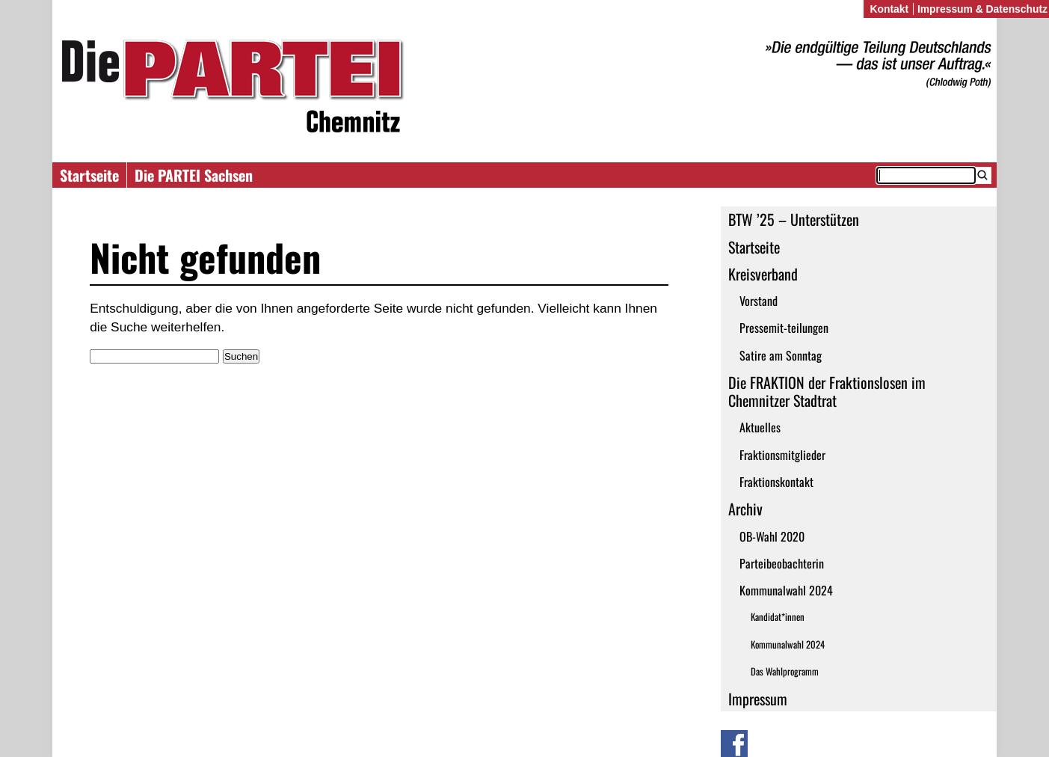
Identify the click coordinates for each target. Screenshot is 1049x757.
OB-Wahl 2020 (772, 536)
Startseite (89, 175)
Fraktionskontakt (776, 482)
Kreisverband (763, 274)
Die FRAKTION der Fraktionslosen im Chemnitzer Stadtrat (827, 391)
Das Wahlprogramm (785, 671)
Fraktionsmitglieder (782, 455)
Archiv (745, 508)
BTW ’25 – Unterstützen (793, 219)
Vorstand (758, 301)
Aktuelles (760, 427)
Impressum (757, 698)
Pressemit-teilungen (783, 328)
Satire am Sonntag (780, 355)
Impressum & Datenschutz (982, 9)
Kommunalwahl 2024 (786, 590)
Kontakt (889, 9)
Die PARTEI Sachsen (194, 175)
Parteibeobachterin (781, 563)
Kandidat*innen (778, 617)
